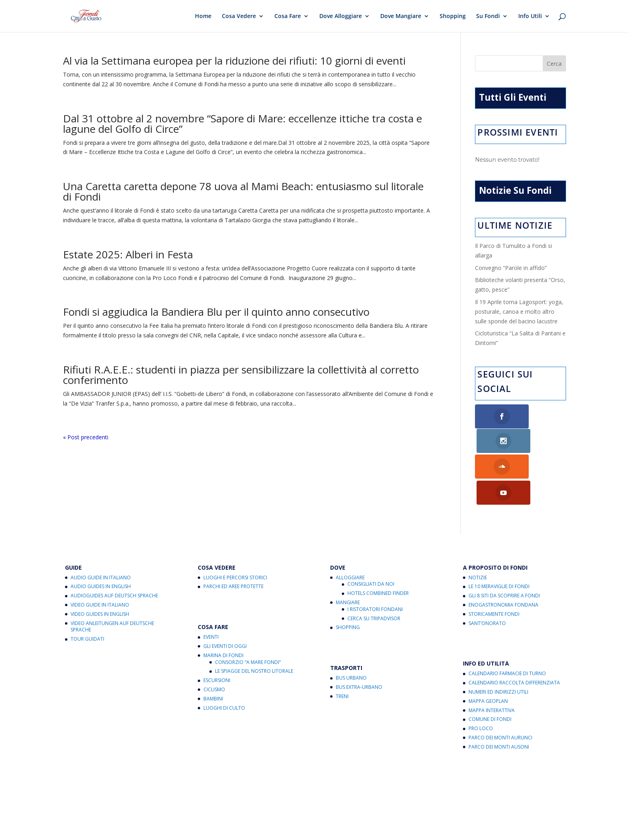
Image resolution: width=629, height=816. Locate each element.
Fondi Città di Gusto (128, 776)
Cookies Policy (172, 786)
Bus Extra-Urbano (359, 636)
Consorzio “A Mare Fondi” (248, 611)
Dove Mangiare (400, 16)
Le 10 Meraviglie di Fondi (499, 536)
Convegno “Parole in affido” (511, 268)
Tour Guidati (87, 588)
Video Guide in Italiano (100, 554)
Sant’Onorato (487, 572)
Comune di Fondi (490, 669)
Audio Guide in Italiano (101, 527)
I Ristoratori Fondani (375, 558)
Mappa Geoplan (488, 650)
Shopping (453, 16)
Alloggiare (350, 527)
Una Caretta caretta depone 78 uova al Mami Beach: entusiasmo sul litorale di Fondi (243, 191)
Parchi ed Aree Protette (233, 536)
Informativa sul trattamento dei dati (334, 786)
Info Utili (530, 16)
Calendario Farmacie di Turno (507, 623)
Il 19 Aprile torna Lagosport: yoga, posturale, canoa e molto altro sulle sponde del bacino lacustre (519, 311)
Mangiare (348, 552)
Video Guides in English (100, 563)
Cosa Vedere (239, 16)
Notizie (478, 527)
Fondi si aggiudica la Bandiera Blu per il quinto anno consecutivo (216, 311)
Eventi (211, 586)
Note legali (401, 786)
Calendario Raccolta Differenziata (514, 632)
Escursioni (216, 630)
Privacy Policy (131, 786)
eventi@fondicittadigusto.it (286, 805)
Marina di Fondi (223, 604)
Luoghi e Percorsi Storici (235, 527)
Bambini (213, 648)
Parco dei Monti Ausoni (499, 696)
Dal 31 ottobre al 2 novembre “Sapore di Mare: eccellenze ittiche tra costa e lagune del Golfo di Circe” (242, 123)
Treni (342, 645)
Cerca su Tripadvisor (373, 567)
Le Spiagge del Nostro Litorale (254, 620)
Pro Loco (481, 678)
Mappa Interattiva (492, 659)
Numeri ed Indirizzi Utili (498, 641)
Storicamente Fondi (494, 563)
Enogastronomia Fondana (503, 554)
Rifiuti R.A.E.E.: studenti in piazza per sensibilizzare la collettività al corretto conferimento (241, 374)
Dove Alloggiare (340, 16)
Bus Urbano (351, 627)
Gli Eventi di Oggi (225, 596)
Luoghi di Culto (224, 657)
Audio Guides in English (101, 536)
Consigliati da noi (370, 533)
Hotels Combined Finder (378, 543)
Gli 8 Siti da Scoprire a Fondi (504, 545)
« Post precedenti (85, 437)
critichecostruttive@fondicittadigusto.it (222, 795)
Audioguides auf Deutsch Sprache (114, 545)
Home (203, 16)
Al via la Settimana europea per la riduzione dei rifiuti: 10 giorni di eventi (234, 60)
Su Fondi (488, 16)
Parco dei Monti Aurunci (500, 687)
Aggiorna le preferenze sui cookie (237, 786)
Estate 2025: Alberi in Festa (128, 254)
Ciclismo (214, 639)
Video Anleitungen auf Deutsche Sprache (112, 576)
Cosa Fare (287, 16)
